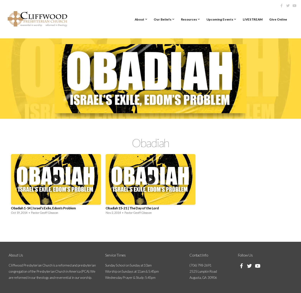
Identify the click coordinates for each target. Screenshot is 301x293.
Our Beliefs (164, 19)
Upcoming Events (221, 19)
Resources (190, 19)
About (141, 19)
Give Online (278, 19)
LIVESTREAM (253, 19)
